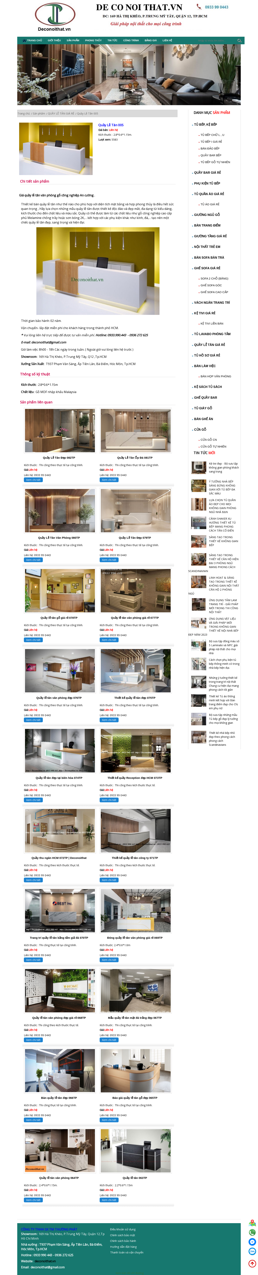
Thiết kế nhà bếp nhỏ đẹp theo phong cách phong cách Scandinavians (222, 738)
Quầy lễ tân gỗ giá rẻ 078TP (59, 617)
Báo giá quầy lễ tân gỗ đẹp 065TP (134, 1097)
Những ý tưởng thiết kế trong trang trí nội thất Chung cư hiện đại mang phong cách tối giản (224, 683)
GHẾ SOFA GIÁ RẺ (206, 268)
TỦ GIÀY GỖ (202, 408)
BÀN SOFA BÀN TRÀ (208, 257)
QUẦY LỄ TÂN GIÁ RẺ (208, 344)
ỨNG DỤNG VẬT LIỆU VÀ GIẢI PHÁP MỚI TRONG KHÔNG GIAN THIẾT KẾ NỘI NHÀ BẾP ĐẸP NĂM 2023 (213, 626)
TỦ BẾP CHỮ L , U (212, 134)
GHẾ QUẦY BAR (204, 397)
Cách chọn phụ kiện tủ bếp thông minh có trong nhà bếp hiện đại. (224, 663)
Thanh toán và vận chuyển (126, 1252)
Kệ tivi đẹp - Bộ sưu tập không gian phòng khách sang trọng (224, 467)
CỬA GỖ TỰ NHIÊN (213, 446)
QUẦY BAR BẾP (211, 155)
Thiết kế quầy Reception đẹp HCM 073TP (135, 777)
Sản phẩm (73, 40)
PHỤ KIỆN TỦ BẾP (206, 183)
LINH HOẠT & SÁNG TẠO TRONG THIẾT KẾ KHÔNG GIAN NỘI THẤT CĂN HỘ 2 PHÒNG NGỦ (213, 585)
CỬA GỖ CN (209, 439)
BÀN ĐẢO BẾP (210, 148)
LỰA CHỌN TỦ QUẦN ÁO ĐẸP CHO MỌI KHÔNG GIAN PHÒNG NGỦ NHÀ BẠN (222, 506)
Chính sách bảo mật (122, 1235)
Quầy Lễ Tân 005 (111, 125)
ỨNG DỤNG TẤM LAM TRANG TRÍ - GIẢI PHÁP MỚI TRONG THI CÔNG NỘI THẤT (223, 606)
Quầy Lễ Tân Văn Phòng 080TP (59, 537)
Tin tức (112, 40)
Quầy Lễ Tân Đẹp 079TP (135, 537)
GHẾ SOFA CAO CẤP (214, 292)
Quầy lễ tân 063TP (135, 1177)
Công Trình (131, 40)
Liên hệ (167, 40)
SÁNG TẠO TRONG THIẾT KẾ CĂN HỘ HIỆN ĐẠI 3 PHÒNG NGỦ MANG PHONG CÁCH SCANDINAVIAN (213, 563)
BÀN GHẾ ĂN (202, 419)
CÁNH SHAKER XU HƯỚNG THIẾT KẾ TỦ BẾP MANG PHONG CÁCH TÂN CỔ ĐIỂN (222, 524)
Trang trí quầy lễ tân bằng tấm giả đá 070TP (59, 937)
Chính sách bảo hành (123, 1241)
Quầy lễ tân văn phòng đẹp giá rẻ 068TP (59, 1017)
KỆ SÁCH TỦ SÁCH (207, 386)
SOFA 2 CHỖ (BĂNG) (214, 278)
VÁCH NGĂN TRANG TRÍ (211, 302)
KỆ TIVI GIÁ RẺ (203, 313)
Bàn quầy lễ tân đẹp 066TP (59, 1097)
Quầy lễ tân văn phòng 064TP (59, 1177)
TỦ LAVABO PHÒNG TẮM (211, 334)
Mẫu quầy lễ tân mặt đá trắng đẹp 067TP (135, 1017)
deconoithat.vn (45, 1261)
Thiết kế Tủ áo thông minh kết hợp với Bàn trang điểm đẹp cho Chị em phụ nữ (223, 702)
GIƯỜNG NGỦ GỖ (206, 214)
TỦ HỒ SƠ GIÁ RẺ (206, 355)
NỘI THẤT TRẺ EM (206, 246)
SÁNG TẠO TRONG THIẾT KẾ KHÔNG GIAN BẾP (223, 541)
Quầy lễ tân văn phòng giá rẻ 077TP (135, 617)
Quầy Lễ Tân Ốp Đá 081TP (134, 457)
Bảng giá (151, 40)
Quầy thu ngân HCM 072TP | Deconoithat (58, 857)
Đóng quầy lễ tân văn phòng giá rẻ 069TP (135, 937)
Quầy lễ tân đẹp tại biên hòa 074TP (59, 777)
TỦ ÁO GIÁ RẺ (210, 204)
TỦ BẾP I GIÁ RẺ (211, 141)
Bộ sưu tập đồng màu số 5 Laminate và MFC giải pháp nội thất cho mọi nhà (224, 647)
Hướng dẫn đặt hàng (123, 1247)
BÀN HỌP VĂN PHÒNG (216, 376)
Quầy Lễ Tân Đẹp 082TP (59, 457)
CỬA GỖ (199, 429)
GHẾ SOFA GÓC (211, 285)
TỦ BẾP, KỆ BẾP (204, 124)
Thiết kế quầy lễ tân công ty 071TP (135, 857)
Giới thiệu (54, 40)
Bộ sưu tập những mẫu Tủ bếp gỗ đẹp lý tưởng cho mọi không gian (223, 719)
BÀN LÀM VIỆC (204, 366)
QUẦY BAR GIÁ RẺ (206, 172)
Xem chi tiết (33, 480)
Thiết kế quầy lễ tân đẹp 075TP (135, 697)
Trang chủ (32, 40)
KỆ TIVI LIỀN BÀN (212, 323)
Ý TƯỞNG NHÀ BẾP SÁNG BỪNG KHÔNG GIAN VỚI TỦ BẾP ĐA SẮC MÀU (222, 487)
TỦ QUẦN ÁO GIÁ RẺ (208, 194)
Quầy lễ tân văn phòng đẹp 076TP (59, 697)
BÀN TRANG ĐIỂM (206, 225)
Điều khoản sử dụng (123, 1229)
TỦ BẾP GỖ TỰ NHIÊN (215, 162)
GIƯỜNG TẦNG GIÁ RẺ (209, 236)
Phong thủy (93, 40)
